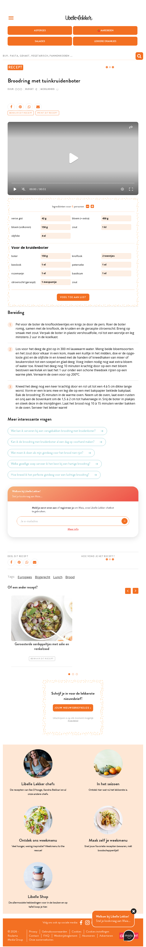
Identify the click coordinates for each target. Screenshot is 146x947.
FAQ (47, 936)
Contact (34, 936)
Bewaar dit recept (20, 113)
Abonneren (90, 936)
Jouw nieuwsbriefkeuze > (73, 708)
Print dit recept (47, 113)
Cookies (78, 932)
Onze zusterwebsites (41, 940)
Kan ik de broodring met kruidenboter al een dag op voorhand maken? (57, 442)
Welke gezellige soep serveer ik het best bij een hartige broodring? (54, 464)
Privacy (33, 932)
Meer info (73, 529)
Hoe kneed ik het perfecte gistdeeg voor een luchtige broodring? (54, 475)
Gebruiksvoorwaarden (56, 932)
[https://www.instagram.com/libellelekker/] (88, 922)
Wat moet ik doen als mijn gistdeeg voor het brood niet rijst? (51, 453)
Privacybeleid (73, 721)
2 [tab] (73, 674)
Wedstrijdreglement (67, 936)
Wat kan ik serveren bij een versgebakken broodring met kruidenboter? (57, 431)
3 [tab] (77, 674)
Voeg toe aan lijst (73, 297)
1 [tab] (69, 674)
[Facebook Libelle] (81, 922)
